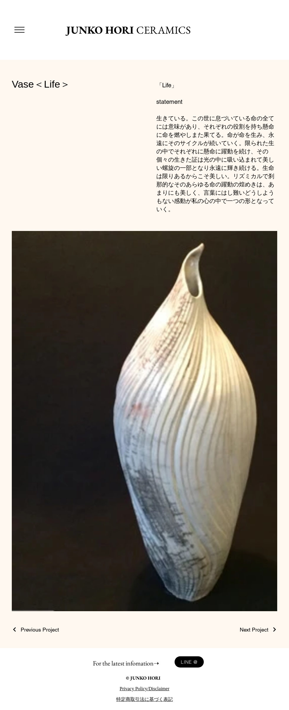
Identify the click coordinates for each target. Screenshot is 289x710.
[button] (19, 30)
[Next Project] (258, 629)
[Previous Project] (35, 629)
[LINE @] (189, 662)
